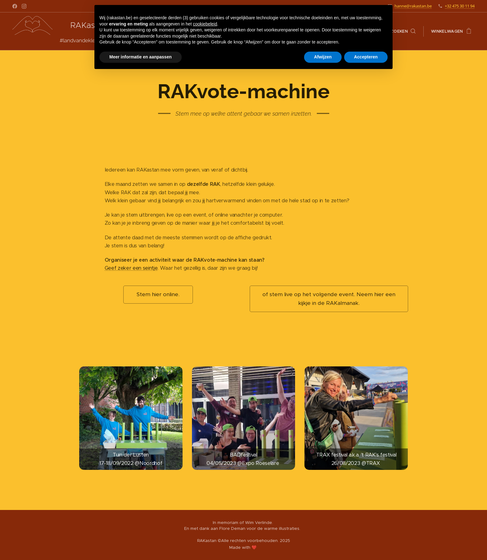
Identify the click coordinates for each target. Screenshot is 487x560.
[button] (403, 31)
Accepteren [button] (366, 56)
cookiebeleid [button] (205, 23)
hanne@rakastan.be (413, 6)
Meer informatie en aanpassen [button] (140, 56)
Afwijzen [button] (323, 56)
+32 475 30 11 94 (460, 6)
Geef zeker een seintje (131, 268)
